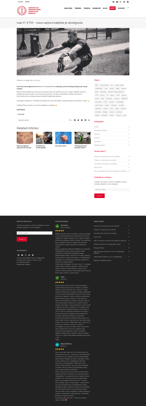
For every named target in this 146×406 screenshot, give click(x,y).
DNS (96, 92)
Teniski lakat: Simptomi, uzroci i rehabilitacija (108, 257)
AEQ (96, 85)
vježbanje (104, 115)
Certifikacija (98, 88)
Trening (78, 8)
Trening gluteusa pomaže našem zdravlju (81, 147)
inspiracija (109, 98)
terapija (105, 112)
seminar (123, 108)
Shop (113, 8)
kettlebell (124, 98)
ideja (102, 98)
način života (99, 105)
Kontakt (121, 8)
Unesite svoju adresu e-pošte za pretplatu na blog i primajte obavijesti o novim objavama (110, 183)
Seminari (37, 80)
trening (112, 112)
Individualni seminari (100, 130)
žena (124, 115)
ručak (111, 108)
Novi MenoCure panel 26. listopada (105, 164)
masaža (111, 102)
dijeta (117, 88)
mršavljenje (119, 102)
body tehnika (104, 85)
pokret (107, 105)
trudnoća (119, 112)
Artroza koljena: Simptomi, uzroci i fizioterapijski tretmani (109, 252)
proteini (121, 105)
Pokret (96, 127)
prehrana (114, 105)
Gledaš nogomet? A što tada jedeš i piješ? (107, 244)
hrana (97, 98)
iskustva (116, 98)
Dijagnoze (97, 8)
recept (105, 108)
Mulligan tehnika (99, 248)
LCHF (105, 102)
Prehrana (97, 138)
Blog (105, 8)
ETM (96, 95)
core (105, 88)
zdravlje (118, 115)
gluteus (124, 95)
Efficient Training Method (46, 86)
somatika (98, 112)
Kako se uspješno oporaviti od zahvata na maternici (24, 147)
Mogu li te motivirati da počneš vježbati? (107, 156)
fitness (112, 95)
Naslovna (68, 8)
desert (112, 88)
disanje (123, 88)
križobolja (98, 102)
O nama (20, 1)
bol (112, 85)
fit (107, 95)
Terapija (87, 8)
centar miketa (119, 85)
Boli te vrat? (98, 167)
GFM (118, 95)
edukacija (103, 92)
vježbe (112, 115)
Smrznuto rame (60, 146)
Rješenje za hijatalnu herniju (102, 260)
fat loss (102, 95)
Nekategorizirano (99, 145)
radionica (98, 108)
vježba (97, 115)
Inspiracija (97, 141)
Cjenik (27, 1)
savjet (117, 108)
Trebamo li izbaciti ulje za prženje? (105, 160)
